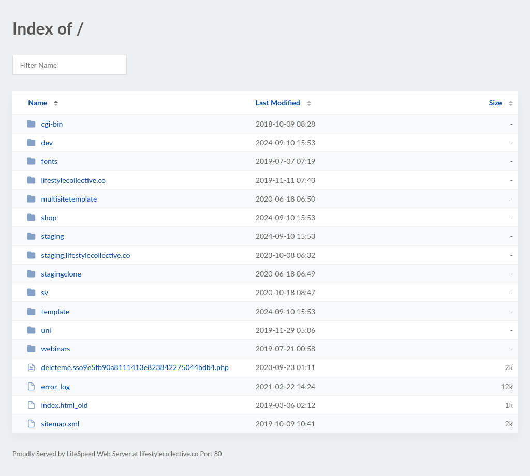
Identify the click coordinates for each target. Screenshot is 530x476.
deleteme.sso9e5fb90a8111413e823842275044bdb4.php (128, 367)
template (48, 311)
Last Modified (278, 102)
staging (45, 236)
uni (39, 330)
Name (37, 102)
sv (37, 292)
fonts (42, 161)
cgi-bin (45, 123)
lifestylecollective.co (66, 180)
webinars (48, 348)
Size (495, 102)
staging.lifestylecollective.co (78, 255)
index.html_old (57, 405)
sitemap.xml (53, 423)
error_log (48, 386)
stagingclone (54, 273)
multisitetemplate (62, 198)
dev (40, 142)
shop (41, 217)
